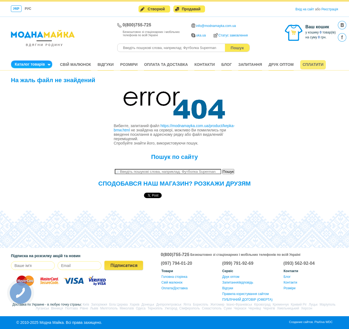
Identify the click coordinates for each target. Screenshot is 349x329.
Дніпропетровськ (169, 304)
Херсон (306, 308)
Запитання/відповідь (237, 282)
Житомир (217, 304)
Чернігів (269, 308)
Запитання (250, 64)
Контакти (204, 64)
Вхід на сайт (305, 9)
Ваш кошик (317, 26)
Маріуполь (327, 304)
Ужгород (171, 308)
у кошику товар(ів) (320, 32)
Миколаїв (127, 308)
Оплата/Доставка (174, 288)
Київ (86, 304)
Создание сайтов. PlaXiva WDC (311, 322)
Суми (227, 308)
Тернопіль (155, 308)
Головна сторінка (174, 277)
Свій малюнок (75, 64)
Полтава (71, 308)
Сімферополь (189, 308)
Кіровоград (262, 304)
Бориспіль (200, 304)
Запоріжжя (99, 304)
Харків (135, 304)
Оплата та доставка (166, 64)
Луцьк (313, 304)
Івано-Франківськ (239, 304)
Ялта (187, 304)
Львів (94, 308)
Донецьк (148, 304)
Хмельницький (288, 308)
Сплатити (313, 64)
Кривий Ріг (299, 304)
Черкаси (240, 308)
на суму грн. (315, 37)
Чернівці (254, 308)
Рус (28, 9)
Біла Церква (118, 304)
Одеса (140, 308)
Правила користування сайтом (245, 294)
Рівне (84, 308)
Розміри (129, 64)
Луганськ (42, 308)
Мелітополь (109, 308)
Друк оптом (281, 64)
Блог (226, 64)
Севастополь (212, 308)
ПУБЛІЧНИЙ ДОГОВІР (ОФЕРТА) (247, 300)
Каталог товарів (30, 64)
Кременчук (281, 304)
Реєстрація (329, 9)
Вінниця (57, 308)
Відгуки (106, 64)
